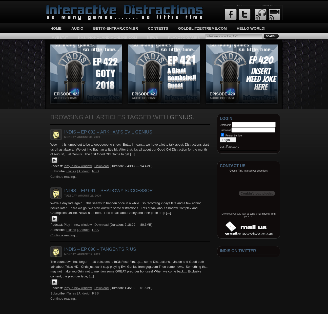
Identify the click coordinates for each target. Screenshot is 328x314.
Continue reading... (64, 177)
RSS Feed (260, 14)
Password (225, 130)
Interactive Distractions (64, 6)
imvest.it (59, 37)
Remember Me (231, 135)
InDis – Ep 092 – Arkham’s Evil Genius (108, 132)
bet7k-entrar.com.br (115, 28)
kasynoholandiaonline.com (107, 37)
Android (83, 171)
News (152, 37)
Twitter (244, 14)
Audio (77, 28)
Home (56, 28)
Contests (158, 28)
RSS (95, 171)
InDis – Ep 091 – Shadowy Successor (108, 190)
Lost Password (229, 146)
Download (101, 166)
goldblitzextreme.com (202, 28)
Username (225, 125)
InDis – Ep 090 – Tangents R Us (100, 249)
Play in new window (78, 166)
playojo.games (184, 37)
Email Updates (274, 14)
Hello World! (251, 28)
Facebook (231, 14)
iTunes (71, 171)
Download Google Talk (234, 213)
